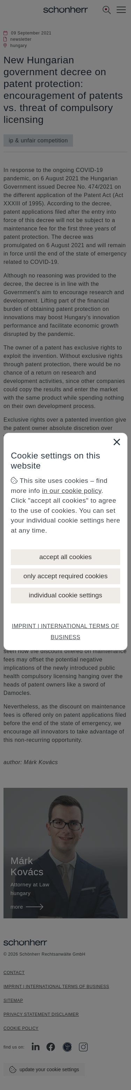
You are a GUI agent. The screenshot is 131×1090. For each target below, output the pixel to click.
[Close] (116, 442)
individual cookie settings (65, 595)
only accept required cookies (65, 576)
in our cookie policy (71, 490)
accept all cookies (65, 556)
